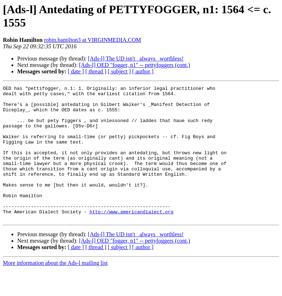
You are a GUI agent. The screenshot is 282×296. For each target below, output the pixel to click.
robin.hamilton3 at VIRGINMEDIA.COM (92, 40)
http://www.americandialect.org (131, 237)
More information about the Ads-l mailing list (55, 290)
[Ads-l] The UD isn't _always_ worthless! (135, 58)
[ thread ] (95, 71)
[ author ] (143, 71)
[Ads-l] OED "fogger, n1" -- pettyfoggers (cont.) (134, 65)
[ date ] (76, 71)
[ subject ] (119, 71)
